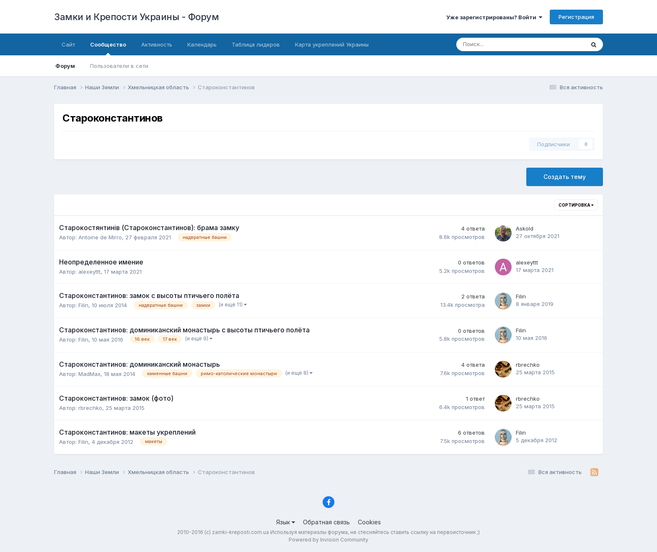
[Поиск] (492, 44)
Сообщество (108, 48)
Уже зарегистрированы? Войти (494, 17)
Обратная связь (326, 522)
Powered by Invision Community (328, 539)
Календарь (202, 44)
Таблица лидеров (256, 44)
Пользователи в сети (119, 65)
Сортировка (576, 204)
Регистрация (576, 16)
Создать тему (564, 176)
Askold (524, 228)
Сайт (68, 44)
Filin (83, 305)
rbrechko (528, 364)
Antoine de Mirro (100, 237)
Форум (65, 65)
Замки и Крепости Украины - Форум (136, 16)
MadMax (89, 374)
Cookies (369, 522)
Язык (285, 522)
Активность (156, 44)
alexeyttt (89, 271)
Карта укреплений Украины (332, 44)
